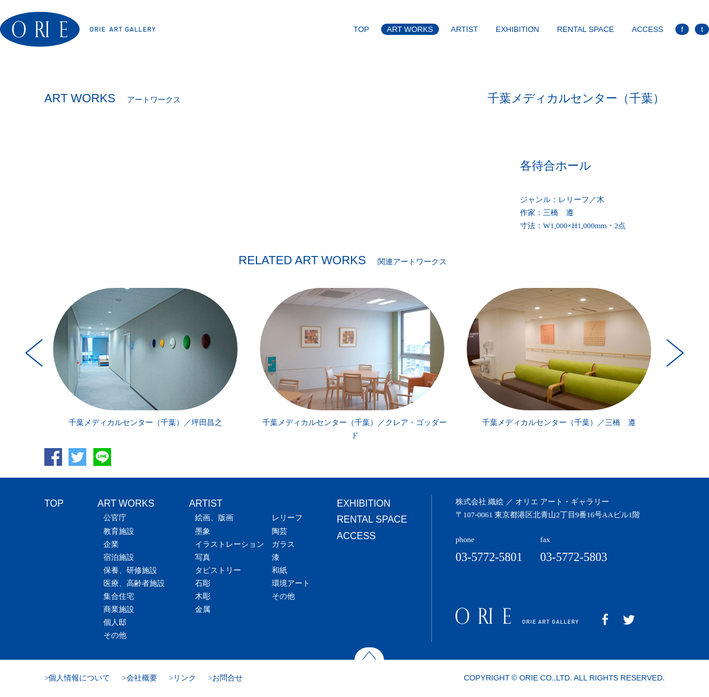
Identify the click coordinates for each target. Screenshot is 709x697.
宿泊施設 (118, 557)
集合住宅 (118, 596)
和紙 (279, 570)
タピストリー (218, 570)
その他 (114, 635)
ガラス (283, 544)
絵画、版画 (214, 517)
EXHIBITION (517, 29)
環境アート (291, 583)
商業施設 (118, 609)
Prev (35, 353)
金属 (202, 609)
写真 (202, 557)
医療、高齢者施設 (134, 583)
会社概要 (141, 677)
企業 (111, 544)
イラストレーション (229, 544)
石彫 (202, 583)
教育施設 (118, 531)
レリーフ (287, 517)
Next (673, 353)
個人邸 (114, 622)
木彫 (202, 596)
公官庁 (114, 517)
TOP (361, 29)
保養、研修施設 (130, 570)
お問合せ (227, 677)
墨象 (202, 531)
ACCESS (647, 29)
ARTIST (464, 29)
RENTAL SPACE (585, 29)
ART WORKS (410, 29)
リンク (184, 677)
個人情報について (79, 677)
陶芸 (279, 531)
